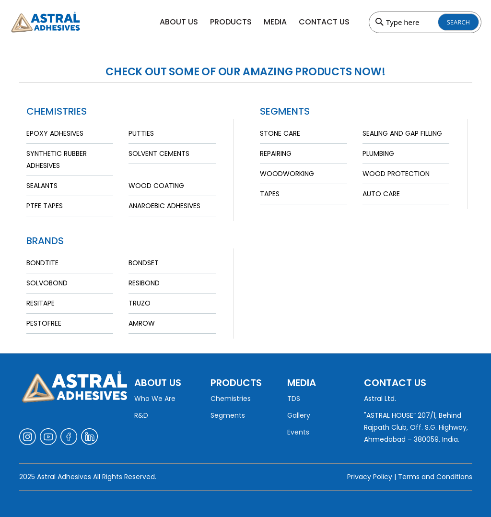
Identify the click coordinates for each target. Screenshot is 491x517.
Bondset (144, 263)
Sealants (42, 185)
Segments (227, 415)
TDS (293, 398)
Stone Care (280, 133)
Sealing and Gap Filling (402, 133)
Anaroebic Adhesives (164, 206)
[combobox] (425, 22)
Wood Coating (156, 185)
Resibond (144, 283)
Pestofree (43, 323)
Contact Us (324, 21)
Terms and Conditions (435, 477)
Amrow (142, 323)
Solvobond (47, 283)
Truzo (140, 303)
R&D (141, 415)
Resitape (40, 303)
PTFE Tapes (44, 206)
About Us (179, 21)
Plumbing (378, 153)
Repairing (276, 153)
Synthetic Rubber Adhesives (56, 159)
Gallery (298, 415)
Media (275, 21)
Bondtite (42, 263)
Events (298, 432)
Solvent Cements (159, 153)
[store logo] (64, 22)
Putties (141, 133)
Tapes (270, 194)
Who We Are (154, 398)
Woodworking (287, 173)
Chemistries (230, 398)
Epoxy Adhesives (54, 133)
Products (231, 21)
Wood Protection (396, 173)
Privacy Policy (369, 477)
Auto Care (381, 194)
